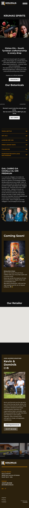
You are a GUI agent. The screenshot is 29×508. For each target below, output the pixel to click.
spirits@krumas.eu (7, 484)
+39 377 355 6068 (7, 483)
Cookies (4, 502)
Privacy (4, 499)
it (5, 488)
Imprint (4, 497)
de (3, 488)
